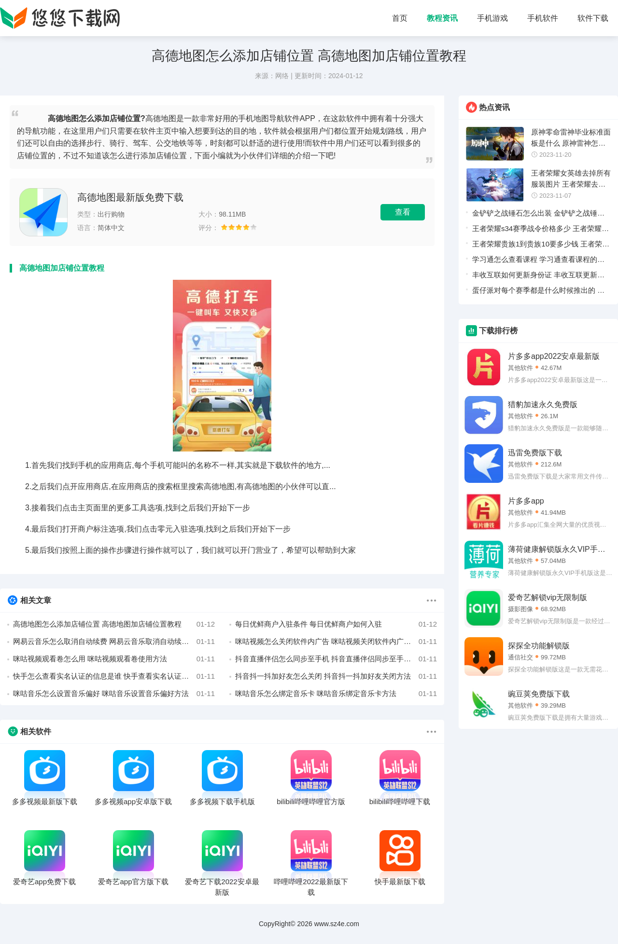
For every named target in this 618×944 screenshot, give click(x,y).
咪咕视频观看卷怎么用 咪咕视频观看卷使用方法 (114, 659)
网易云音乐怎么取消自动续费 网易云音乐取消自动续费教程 (114, 641)
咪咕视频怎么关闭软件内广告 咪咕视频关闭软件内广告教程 (336, 641)
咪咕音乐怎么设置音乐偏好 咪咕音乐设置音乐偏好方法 (114, 693)
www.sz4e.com (336, 924)
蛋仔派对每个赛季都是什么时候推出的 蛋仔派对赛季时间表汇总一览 (538, 292)
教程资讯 (442, 18)
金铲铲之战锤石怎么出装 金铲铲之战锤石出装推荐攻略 (538, 215)
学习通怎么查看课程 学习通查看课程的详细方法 (538, 261)
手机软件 (542, 18)
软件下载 (592, 18)
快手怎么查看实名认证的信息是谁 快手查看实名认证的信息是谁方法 (114, 676)
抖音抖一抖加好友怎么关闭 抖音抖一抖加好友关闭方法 (336, 676)
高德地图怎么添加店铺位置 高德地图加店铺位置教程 (114, 624)
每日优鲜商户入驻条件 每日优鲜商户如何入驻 (336, 624)
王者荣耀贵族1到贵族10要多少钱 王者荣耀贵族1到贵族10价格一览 (540, 246)
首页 (399, 18)
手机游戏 (492, 18)
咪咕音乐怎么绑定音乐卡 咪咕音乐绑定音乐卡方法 (336, 693)
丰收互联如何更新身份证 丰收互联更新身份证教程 (538, 277)
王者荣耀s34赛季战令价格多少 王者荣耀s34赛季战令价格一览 (537, 230)
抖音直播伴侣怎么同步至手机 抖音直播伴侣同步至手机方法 (336, 659)
